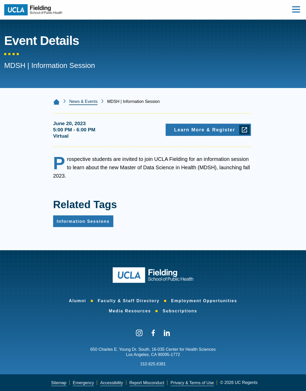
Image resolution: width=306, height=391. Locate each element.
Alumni (77, 301)
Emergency (83, 383)
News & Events (83, 101)
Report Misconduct (146, 383)
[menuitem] (77, 301)
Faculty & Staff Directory (129, 301)
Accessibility (111, 383)
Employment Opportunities (204, 301)
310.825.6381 (153, 364)
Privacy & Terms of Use (192, 383)
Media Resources (130, 311)
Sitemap (59, 383)
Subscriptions (180, 311)
